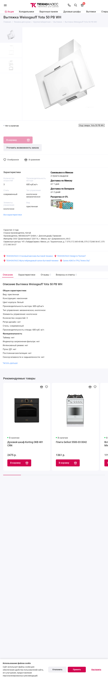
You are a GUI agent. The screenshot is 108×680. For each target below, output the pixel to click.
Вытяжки (91, 11)
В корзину (19, 463)
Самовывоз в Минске (62, 172)
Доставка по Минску (61, 180)
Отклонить (57, 669)
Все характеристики (12, 215)
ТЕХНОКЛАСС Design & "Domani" (70, 256)
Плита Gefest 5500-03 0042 (71, 442)
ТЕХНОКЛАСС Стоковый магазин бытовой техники (28, 256)
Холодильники (26, 11)
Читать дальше (10, 363)
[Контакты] (69, 5)
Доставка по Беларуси (62, 188)
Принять (77, 669)
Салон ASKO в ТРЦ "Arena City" (75, 260)
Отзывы (45, 274)
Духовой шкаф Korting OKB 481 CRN (25, 444)
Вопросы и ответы (66, 274)
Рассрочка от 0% (59, 196)
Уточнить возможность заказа (22, 147)
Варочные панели (49, 11)
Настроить (96, 669)
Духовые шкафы (72, 11)
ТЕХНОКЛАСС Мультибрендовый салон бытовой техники (30, 260)
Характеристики (26, 274)
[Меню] (5, 5)
